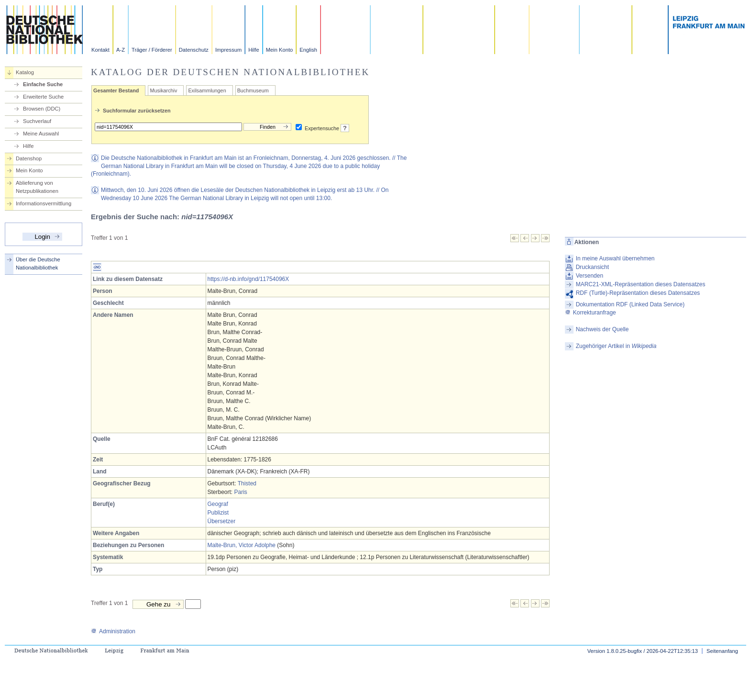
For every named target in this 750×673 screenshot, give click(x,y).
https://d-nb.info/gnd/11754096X (248, 279)
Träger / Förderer (152, 50)
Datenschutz (194, 50)
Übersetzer (222, 521)
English (308, 50)
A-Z (120, 50)
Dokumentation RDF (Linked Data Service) (630, 304)
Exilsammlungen (207, 90)
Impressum (228, 50)
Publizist (218, 512)
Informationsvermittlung (43, 203)
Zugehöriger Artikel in (616, 346)
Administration (113, 631)
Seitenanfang (722, 651)
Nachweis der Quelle (602, 329)
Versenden (589, 275)
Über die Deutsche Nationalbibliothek (38, 263)
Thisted (247, 483)
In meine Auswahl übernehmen (615, 258)
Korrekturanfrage (590, 312)
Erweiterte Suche (43, 97)
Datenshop (29, 158)
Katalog (25, 72)
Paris (240, 492)
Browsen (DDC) (41, 109)
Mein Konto (279, 50)
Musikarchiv (163, 90)
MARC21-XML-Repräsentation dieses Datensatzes (641, 284)
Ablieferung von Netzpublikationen (37, 187)
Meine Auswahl (41, 133)
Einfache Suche (43, 84)
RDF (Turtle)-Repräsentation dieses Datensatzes (638, 293)
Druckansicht (592, 267)
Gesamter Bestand (116, 90)
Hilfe (253, 50)
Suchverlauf (37, 121)
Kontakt (100, 50)
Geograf (218, 504)
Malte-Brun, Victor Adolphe (242, 545)
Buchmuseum (253, 90)
